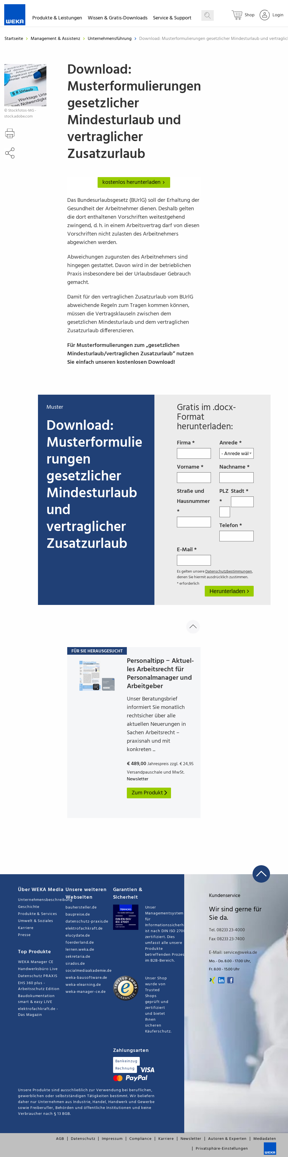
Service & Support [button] (172, 19)
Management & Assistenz (56, 38)
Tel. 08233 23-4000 (227, 930)
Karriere (25, 928)
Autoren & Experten (227, 1139)
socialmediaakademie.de (89, 971)
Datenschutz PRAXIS (37, 976)
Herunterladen (228, 591)
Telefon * (236, 531)
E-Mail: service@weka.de (233, 952)
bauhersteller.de (81, 907)
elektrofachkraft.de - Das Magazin (38, 1012)
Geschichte (28, 907)
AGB (60, 1139)
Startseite (13, 38)
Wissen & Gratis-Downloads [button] (117, 19)
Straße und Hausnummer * (194, 507)
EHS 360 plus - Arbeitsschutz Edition (39, 986)
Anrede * (236, 449)
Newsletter (191, 1139)
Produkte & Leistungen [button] (57, 19)
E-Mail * (194, 555)
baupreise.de (78, 915)
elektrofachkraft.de (84, 929)
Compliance (140, 1139)
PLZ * (224, 502)
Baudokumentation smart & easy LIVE (36, 999)
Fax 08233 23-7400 (227, 939)
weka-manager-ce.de (86, 992)
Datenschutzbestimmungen (228, 571)
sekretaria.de (78, 957)
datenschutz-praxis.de (87, 922)
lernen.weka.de (80, 950)
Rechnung (125, 1068)
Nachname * (236, 473)
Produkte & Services (37, 914)
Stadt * (242, 497)
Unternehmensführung (110, 38)
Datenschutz (83, 1139)
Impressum (112, 1139)
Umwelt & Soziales (35, 921)
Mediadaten (264, 1139)
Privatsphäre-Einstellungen (222, 1148)
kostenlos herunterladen (134, 182)
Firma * (194, 449)
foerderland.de (80, 943)
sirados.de (75, 964)
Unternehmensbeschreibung (42, 900)
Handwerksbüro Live (38, 969)
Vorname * (194, 473)
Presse (24, 935)
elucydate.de (78, 936)
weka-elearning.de (83, 985)
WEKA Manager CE (35, 962)
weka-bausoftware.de (86, 978)
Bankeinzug (126, 1061)
